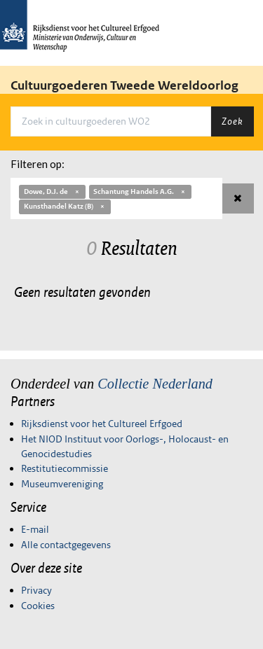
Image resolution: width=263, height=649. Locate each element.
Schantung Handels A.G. (140, 191)
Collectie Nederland (155, 383)
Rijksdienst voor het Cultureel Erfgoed (101, 423)
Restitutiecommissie (64, 468)
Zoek (232, 121)
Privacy (36, 590)
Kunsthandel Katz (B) (65, 206)
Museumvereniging (62, 483)
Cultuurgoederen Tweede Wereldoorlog (124, 85)
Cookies (38, 605)
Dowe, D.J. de (52, 191)
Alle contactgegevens (66, 544)
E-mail (35, 529)
